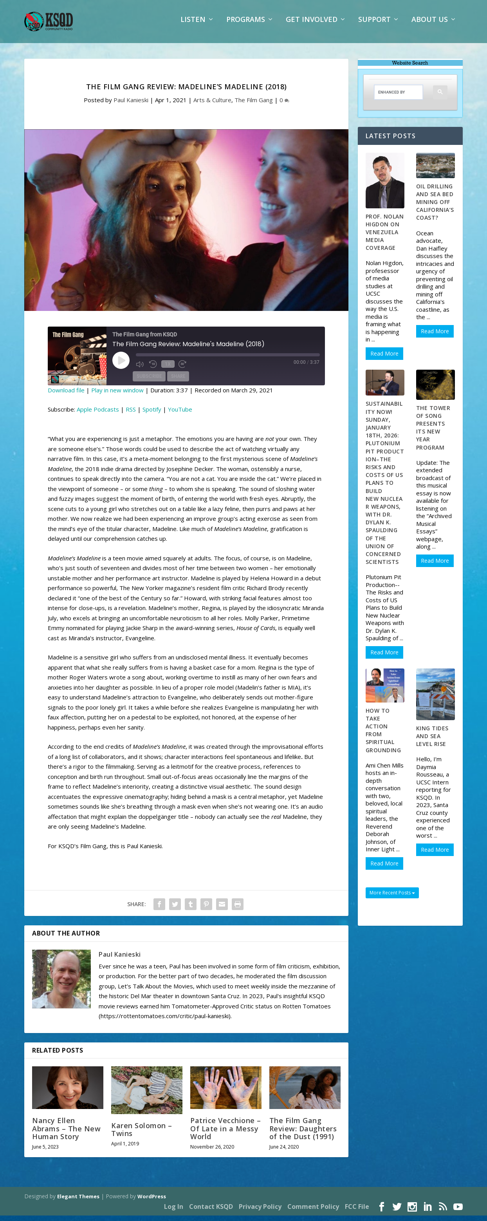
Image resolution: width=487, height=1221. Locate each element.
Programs (245, 25)
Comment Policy (313, 1212)
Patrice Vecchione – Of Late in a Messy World (225, 1133)
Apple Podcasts (98, 415)
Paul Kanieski (131, 105)
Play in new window (117, 395)
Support (374, 25)
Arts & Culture (212, 105)
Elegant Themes (78, 1201)
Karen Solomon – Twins (141, 1134)
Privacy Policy (260, 1212)
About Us (429, 25)
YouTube (180, 415)
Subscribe (149, 382)
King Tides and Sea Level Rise (432, 741)
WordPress (151, 1201)
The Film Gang (253, 105)
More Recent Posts (392, 898)
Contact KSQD (211, 1212)
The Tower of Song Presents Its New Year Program (433, 433)
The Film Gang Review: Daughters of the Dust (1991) (303, 1133)
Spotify (151, 415)
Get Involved (311, 25)
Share (178, 382)
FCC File (357, 1212)
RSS (131, 415)
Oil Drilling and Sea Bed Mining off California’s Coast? (435, 207)
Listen (193, 25)
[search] (392, 97)
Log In (173, 1212)
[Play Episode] (121, 365)
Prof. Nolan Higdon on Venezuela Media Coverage (385, 237)
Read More (384, 359)
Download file (66, 395)
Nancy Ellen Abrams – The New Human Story (66, 1133)
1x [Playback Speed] (167, 369)
